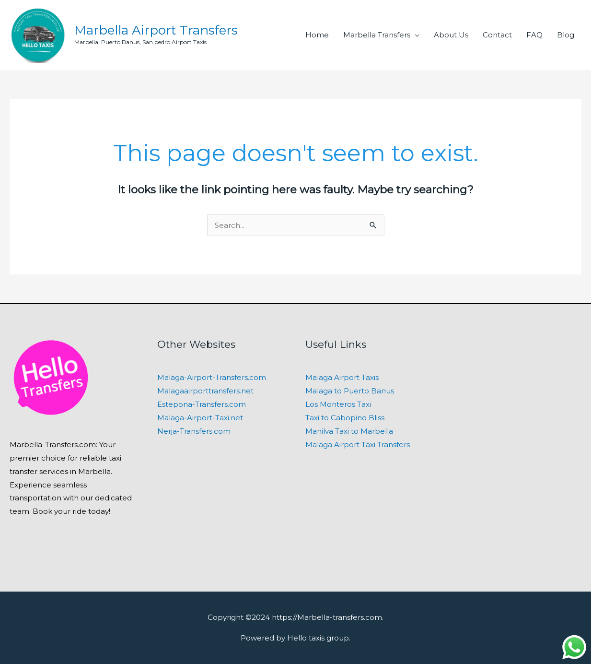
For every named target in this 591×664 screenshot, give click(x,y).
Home (317, 34)
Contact (497, 34)
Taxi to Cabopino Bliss (344, 417)
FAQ (534, 34)
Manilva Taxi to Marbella (349, 431)
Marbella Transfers (376, 34)
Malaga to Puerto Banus (349, 390)
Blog (565, 34)
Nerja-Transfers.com (194, 431)
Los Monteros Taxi (338, 404)
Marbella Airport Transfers (156, 30)
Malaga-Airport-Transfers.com (211, 377)
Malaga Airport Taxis (342, 377)
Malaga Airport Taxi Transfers (357, 444)
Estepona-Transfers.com (201, 404)
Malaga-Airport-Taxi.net (200, 417)
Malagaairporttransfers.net (205, 390)
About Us (451, 34)
